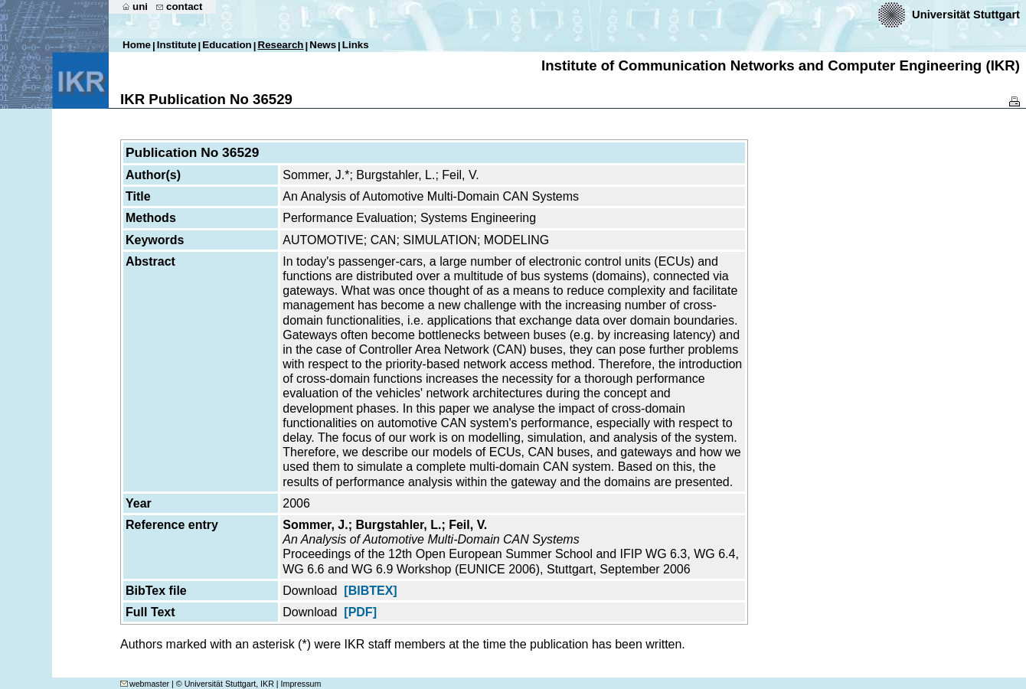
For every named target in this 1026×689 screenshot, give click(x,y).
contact (184, 6)
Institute (177, 45)
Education (226, 45)
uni (140, 6)
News (322, 45)
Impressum (301, 683)
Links (355, 45)
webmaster (144, 683)
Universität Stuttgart (966, 14)
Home (137, 45)
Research (281, 45)
